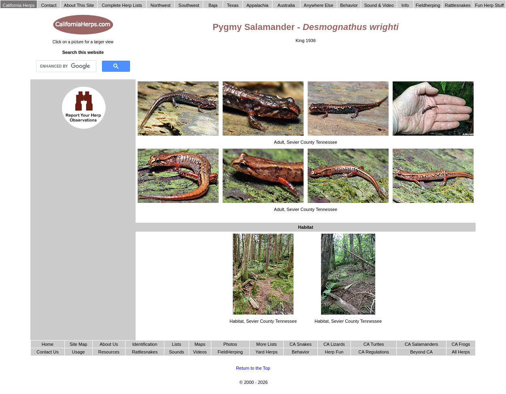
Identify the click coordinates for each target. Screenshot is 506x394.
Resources (109, 351)
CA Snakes (300, 344)
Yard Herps (266, 351)
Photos (230, 344)
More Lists (266, 344)
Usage (78, 351)
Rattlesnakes (145, 351)
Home (47, 344)
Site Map (78, 344)
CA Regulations (373, 351)
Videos (199, 351)
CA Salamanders (421, 344)
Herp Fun (334, 351)
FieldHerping (230, 351)
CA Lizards (334, 344)
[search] (65, 66)
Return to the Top (253, 368)
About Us (109, 344)
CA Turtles (374, 344)
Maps (199, 344)
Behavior (300, 351)
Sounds (176, 351)
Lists (176, 344)
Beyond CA (421, 351)
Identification (144, 344)
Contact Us (47, 351)
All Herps (461, 351)
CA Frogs (460, 344)
